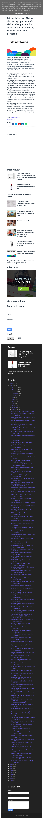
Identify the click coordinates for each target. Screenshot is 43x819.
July (13, 398)
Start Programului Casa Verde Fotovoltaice (20, 628)
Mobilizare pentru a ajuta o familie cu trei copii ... (22, 550)
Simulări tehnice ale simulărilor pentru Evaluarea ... (22, 469)
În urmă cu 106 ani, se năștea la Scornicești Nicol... (20, 543)
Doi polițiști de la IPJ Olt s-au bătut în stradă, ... (22, 518)
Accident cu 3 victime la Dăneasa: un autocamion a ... (22, 621)
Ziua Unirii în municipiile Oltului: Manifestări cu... (20, 624)
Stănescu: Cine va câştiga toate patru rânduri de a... (22, 521)
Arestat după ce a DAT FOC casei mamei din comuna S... (21, 465)
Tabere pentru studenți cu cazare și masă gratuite (21, 631)
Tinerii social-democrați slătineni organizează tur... (21, 758)
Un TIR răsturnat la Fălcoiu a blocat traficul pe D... (22, 425)
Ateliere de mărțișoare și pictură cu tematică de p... (21, 755)
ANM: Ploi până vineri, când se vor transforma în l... (21, 744)
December (15, 388)
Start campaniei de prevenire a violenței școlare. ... (23, 418)
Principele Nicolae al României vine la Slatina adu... (22, 499)
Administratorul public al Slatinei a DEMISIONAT (21, 736)
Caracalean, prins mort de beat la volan (22, 412)
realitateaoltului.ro (16, 118)
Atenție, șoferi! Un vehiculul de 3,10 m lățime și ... (22, 696)
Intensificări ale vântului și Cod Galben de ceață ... (22, 604)
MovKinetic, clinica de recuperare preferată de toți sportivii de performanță (25, 234)
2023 (11, 765)
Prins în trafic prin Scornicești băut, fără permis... (21, 554)
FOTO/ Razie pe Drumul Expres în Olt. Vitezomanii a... (22, 653)
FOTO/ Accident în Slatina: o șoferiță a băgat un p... (22, 762)
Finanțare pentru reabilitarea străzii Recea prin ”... (21, 443)
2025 (11, 384)
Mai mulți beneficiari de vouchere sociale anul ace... (21, 660)
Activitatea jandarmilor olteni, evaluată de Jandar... (22, 436)
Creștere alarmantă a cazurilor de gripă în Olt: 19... (23, 422)
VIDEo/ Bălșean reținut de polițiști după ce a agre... (21, 451)
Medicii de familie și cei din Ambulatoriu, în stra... (23, 715)
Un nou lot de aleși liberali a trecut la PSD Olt (22, 706)
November (15, 390)
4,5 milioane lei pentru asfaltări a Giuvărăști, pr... (21, 639)
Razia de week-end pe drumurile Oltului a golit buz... (23, 492)
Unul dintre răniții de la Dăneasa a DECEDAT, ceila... (21, 617)
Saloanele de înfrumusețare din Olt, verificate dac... (21, 586)
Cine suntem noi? (23, 221)
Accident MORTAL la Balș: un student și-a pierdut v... (22, 479)
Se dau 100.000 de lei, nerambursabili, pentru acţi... (22, 693)
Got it (27, 13)
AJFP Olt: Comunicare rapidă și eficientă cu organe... (20, 564)
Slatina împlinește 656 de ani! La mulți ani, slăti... (22, 689)
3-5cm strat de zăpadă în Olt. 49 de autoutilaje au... (21, 682)
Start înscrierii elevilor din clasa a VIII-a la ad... (23, 668)
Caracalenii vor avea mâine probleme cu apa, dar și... (23, 507)
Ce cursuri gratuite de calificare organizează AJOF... (20, 657)
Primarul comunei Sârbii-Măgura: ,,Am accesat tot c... (22, 568)
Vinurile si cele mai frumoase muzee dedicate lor (26, 187)
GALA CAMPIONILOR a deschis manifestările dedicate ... (21, 678)
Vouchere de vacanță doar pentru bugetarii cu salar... (21, 729)
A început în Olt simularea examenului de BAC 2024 (26, 253)
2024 (11, 386)
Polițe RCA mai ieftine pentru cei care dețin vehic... (22, 740)
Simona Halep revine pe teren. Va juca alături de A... (22, 722)
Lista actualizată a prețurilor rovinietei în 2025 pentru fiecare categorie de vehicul (26, 177)
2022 (11, 767)
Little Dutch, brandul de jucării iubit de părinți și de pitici (25, 213)
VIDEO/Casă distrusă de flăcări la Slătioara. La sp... (21, 496)
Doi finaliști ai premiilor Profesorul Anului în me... (21, 510)
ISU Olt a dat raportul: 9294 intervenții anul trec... (22, 432)
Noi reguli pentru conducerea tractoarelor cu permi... (20, 485)
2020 (11, 771)
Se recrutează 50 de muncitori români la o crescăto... (23, 718)
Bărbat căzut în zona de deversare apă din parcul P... (22, 514)
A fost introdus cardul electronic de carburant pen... (22, 597)
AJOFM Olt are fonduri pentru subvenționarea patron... (20, 702)
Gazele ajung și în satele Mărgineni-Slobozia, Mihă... (22, 608)
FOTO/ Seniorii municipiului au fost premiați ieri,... (21, 671)
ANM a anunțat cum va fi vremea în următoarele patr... (21, 461)
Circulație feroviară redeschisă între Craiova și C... (22, 686)
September (15, 394)
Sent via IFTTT (11, 119)
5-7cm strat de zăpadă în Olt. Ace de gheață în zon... (22, 675)
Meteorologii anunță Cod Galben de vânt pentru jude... (22, 546)
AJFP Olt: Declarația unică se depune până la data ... (22, 649)
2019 (11, 773)
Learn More (19, 13)
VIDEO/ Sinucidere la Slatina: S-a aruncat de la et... (21, 747)
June (13, 400)
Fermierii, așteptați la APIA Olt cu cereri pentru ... (21, 579)
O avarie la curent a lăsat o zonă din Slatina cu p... (22, 635)
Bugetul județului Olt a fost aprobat (22, 482)
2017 (11, 777)
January (14, 410)
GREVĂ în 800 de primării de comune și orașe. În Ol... (23, 429)
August (14, 396)
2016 (11, 778)
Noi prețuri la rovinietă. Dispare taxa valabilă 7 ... (22, 539)
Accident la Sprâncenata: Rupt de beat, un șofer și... (23, 536)
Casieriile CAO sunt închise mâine (21, 614)
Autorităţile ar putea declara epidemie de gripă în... (22, 414)
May (13, 402)
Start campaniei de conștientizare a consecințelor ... (21, 476)
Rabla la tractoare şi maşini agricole (21, 712)
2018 (11, 774)
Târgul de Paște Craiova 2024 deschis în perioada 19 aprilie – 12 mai (20, 262)
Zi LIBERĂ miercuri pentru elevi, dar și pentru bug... (22, 664)
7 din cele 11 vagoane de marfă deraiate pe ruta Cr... (20, 733)
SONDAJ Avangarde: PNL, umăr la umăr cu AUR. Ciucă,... (23, 561)
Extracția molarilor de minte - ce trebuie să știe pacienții (25, 244)
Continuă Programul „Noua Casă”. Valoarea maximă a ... (21, 572)
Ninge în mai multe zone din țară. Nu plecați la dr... (22, 525)
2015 (11, 780)
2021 (11, 769)
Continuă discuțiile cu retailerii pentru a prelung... (23, 503)
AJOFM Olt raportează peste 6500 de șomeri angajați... (22, 611)
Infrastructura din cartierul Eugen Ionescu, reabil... (21, 575)
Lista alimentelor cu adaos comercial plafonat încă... (22, 447)
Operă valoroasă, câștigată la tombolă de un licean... (22, 646)
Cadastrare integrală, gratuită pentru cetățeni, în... (22, 582)
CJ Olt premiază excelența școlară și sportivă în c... (22, 454)
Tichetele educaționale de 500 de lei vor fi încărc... (22, 528)
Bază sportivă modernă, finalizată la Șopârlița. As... (21, 557)
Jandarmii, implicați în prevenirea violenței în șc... (20, 440)
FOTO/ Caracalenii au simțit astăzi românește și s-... (21, 593)
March (14, 406)
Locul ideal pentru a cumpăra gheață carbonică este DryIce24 (26, 204)
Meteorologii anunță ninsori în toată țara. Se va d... (22, 709)
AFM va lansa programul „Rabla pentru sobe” (22, 751)
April (13, 404)
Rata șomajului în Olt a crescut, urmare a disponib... (22, 532)
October (14, 392)
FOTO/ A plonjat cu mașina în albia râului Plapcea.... (21, 726)
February (14, 408)
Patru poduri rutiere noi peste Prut (21, 699)
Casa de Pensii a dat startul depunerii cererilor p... (22, 601)
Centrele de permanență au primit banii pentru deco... (23, 489)
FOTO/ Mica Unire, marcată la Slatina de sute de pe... (22, 590)
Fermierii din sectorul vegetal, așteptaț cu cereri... (22, 458)
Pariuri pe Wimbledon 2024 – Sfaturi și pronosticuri (22, 642)
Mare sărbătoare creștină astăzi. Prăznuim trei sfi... (21, 472)
